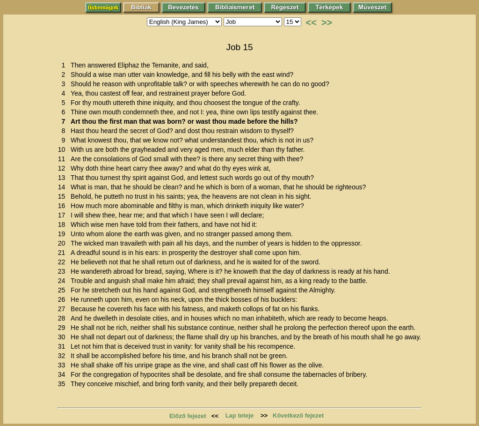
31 (63, 346)
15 (63, 196)
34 (63, 374)
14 (63, 187)
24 (63, 280)
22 (63, 262)
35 (63, 384)
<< (311, 22)
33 (63, 365)
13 (63, 177)
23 (63, 271)
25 (63, 290)
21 (63, 252)
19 (63, 234)
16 (63, 205)
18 (63, 224)
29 (63, 327)
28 (63, 318)
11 (63, 159)
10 (63, 149)
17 (63, 215)
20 (63, 243)
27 (63, 309)
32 (63, 355)
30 (63, 337)
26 (63, 299)
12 (63, 168)
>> (326, 22)
